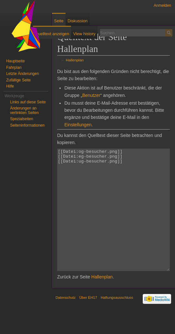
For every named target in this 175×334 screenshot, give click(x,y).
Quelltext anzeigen (52, 33)
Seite (58, 20)
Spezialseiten (21, 119)
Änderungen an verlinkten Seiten (24, 110)
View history (84, 33)
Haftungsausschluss (117, 322)
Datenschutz (66, 322)
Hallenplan (75, 60)
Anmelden (162, 5)
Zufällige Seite (18, 80)
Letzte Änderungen (22, 73)
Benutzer (91, 95)
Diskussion (77, 20)
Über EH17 (88, 322)
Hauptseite (15, 61)
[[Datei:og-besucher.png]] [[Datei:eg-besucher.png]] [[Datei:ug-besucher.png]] (113, 222)
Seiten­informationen (27, 125)
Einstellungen (77, 124)
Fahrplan (13, 67)
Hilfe (10, 86)
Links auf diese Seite (28, 102)
